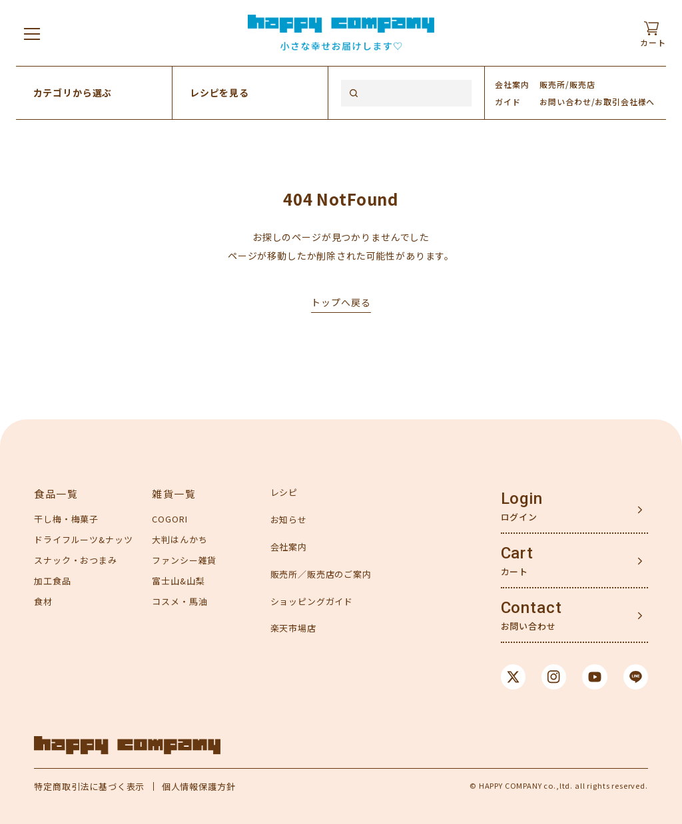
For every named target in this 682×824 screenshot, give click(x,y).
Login (522, 498)
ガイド (508, 101)
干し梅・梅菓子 (66, 519)
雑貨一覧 (174, 494)
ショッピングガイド (312, 601)
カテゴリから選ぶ (73, 92)
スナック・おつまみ (75, 560)
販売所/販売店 (567, 84)
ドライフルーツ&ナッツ (83, 539)
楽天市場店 (293, 628)
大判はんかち (179, 539)
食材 (43, 601)
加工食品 (52, 580)
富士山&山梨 (178, 580)
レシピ (284, 492)
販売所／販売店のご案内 (321, 574)
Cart (517, 553)
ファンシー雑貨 (184, 560)
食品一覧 (56, 494)
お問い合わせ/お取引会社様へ (597, 101)
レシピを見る (219, 92)
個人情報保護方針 (199, 786)
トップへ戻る (340, 302)
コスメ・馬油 (179, 601)
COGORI (169, 519)
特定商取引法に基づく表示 (89, 786)
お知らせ (288, 519)
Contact (531, 607)
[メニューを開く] (32, 33)
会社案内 (512, 84)
